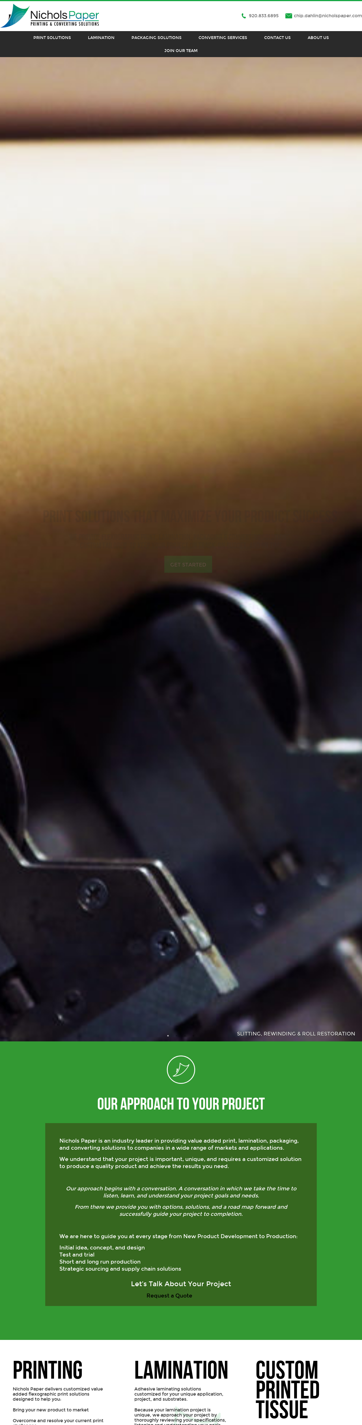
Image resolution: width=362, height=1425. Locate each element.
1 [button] (168, 1036)
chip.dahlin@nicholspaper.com (328, 15)
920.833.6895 (264, 15)
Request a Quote (170, 1296)
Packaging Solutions (157, 37)
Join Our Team (181, 50)
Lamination (101, 37)
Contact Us (277, 37)
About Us (318, 37)
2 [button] (177, 1036)
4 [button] (194, 1036)
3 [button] (185, 1036)
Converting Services (223, 37)
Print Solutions (52, 37)
